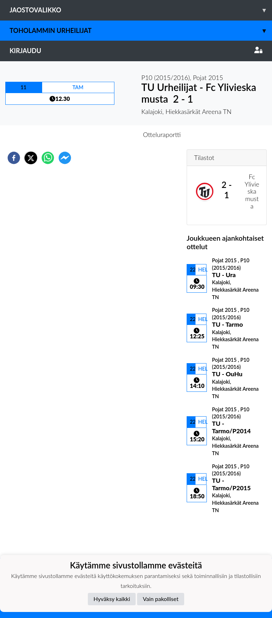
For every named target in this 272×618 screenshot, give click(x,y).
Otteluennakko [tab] (111, 134)
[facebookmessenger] (64, 157)
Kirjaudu (136, 51)
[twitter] (30, 157)
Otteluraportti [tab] (162, 134)
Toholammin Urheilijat (141, 31)
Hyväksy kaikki (112, 598)
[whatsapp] (47, 157)
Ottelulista (209, 534)
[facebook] (13, 157)
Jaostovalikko (141, 10)
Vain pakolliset (160, 598)
